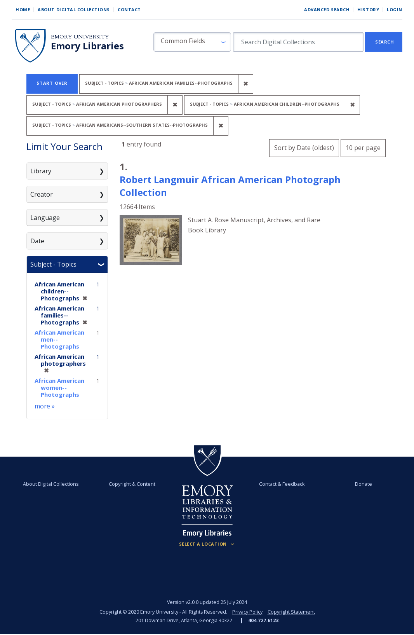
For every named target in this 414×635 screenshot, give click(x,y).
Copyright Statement (291, 612)
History (368, 9)
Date (37, 241)
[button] (192, 42)
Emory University (80, 36)
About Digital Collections (74, 9)
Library (40, 171)
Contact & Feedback (281, 484)
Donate (363, 484)
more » (45, 406)
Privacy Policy (247, 612)
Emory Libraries (87, 46)
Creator (41, 194)
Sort (304, 147)
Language (45, 217)
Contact (129, 9)
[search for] (298, 42)
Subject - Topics (53, 264)
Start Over (52, 83)
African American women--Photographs (59, 387)
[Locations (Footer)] (207, 544)
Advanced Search (327, 9)
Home (23, 9)
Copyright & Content (132, 484)
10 (363, 146)
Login (394, 9)
